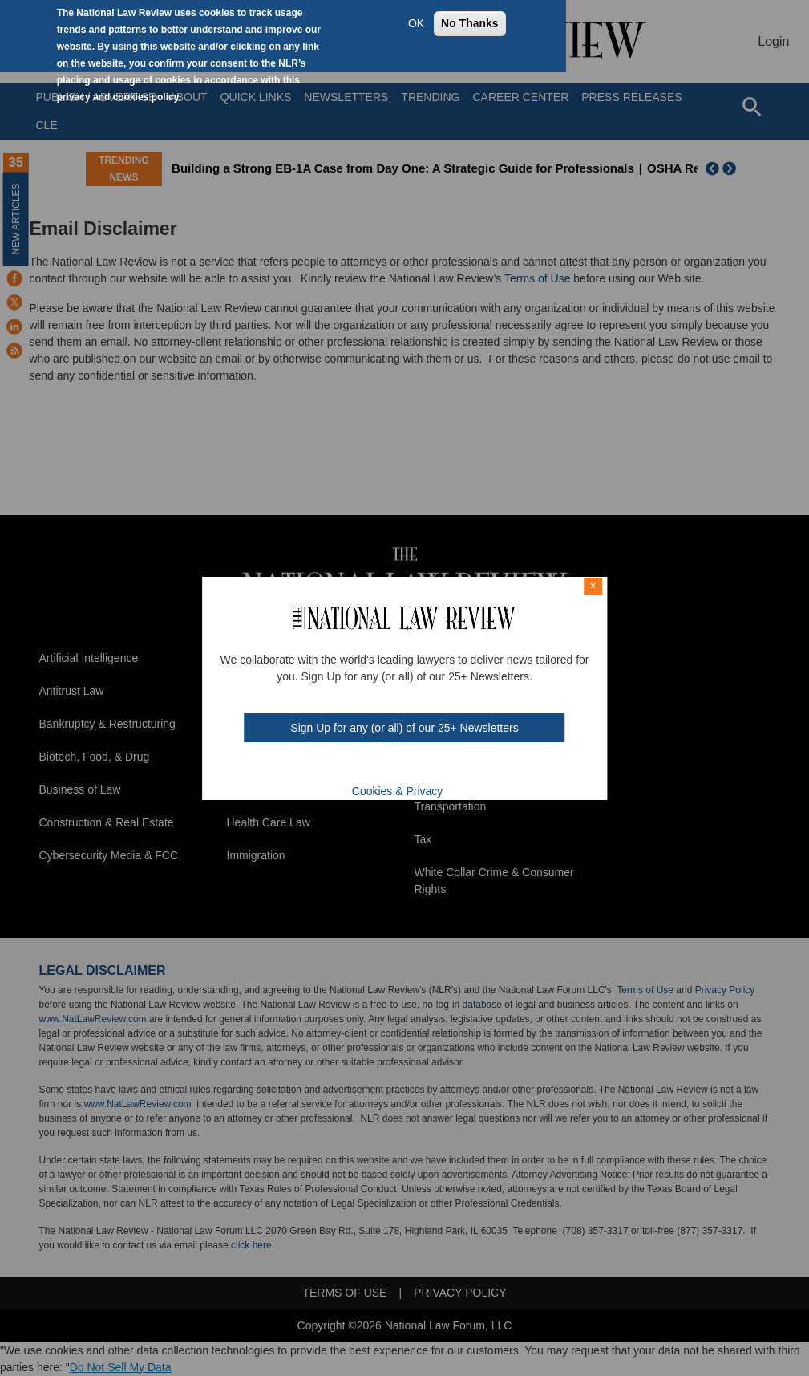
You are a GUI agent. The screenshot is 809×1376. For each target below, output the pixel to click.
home (434, 766)
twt (373, 766)
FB (350, 766)
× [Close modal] (593, 585)
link (414, 766)
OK (416, 23)
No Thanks (470, 23)
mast (393, 766)
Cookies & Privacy (397, 791)
